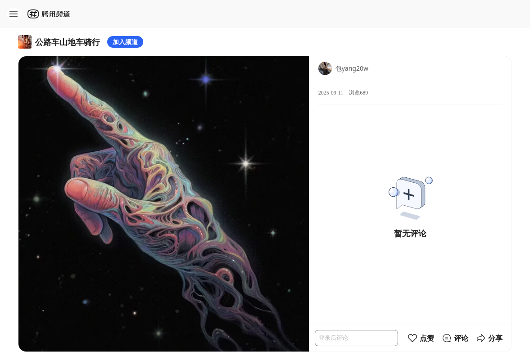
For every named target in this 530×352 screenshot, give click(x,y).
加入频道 (125, 41)
